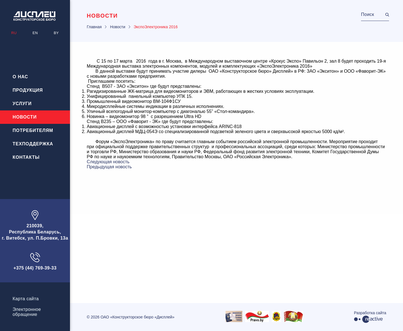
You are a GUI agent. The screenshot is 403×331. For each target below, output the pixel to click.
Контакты (26, 157)
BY (56, 33)
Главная (94, 27)
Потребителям (33, 130)
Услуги (22, 103)
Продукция (28, 90)
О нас (20, 76)
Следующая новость (108, 161)
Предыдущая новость (109, 166)
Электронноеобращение (27, 312)
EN (35, 33)
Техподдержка (33, 143)
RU (14, 33)
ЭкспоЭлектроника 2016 (156, 27)
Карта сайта (26, 298)
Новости (25, 117)
